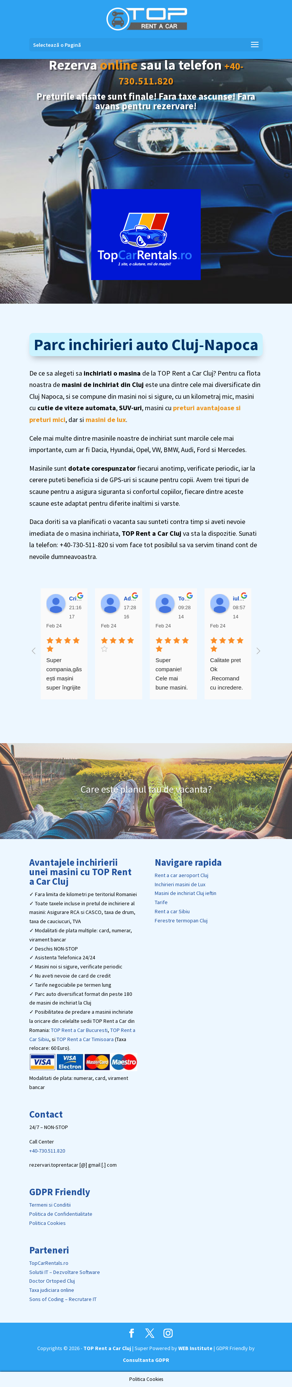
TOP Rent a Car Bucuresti (79, 1030)
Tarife (161, 902)
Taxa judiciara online (51, 1290)
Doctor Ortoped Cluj (52, 1280)
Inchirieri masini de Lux (180, 884)
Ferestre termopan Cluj (181, 920)
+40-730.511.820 (47, 1150)
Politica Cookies (47, 1223)
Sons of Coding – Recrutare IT (63, 1299)
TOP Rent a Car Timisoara (85, 1039)
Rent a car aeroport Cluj (181, 875)
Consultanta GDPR (146, 1360)
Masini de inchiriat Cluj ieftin (185, 893)
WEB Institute (195, 1348)
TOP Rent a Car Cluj (107, 1348)
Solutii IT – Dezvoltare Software (64, 1272)
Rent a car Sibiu (172, 911)
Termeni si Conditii (50, 1204)
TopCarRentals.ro (48, 1263)
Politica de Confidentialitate (60, 1213)
